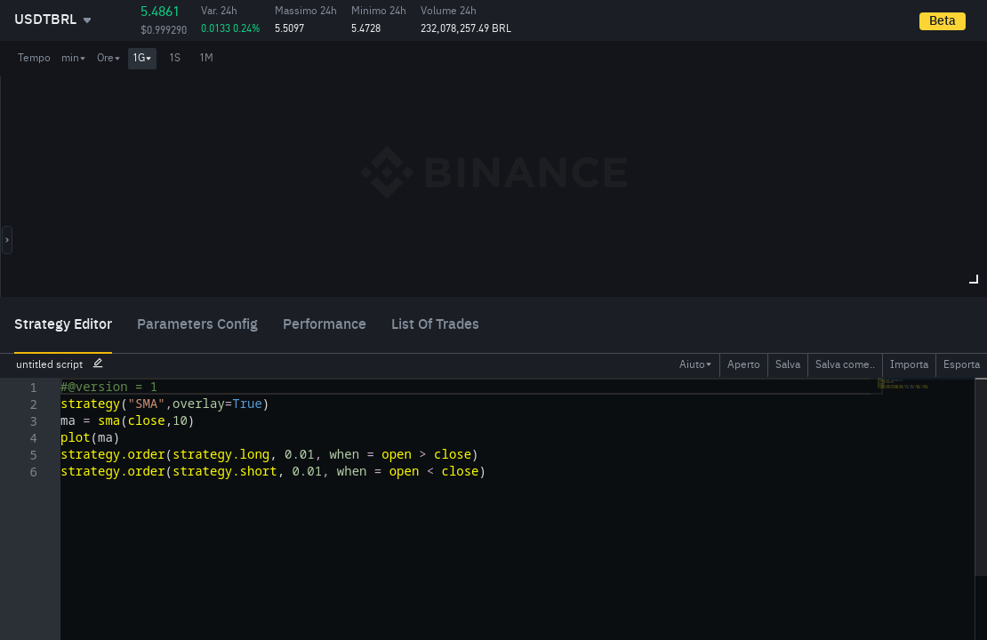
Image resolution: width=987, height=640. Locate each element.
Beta (942, 21)
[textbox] (60, 378)
